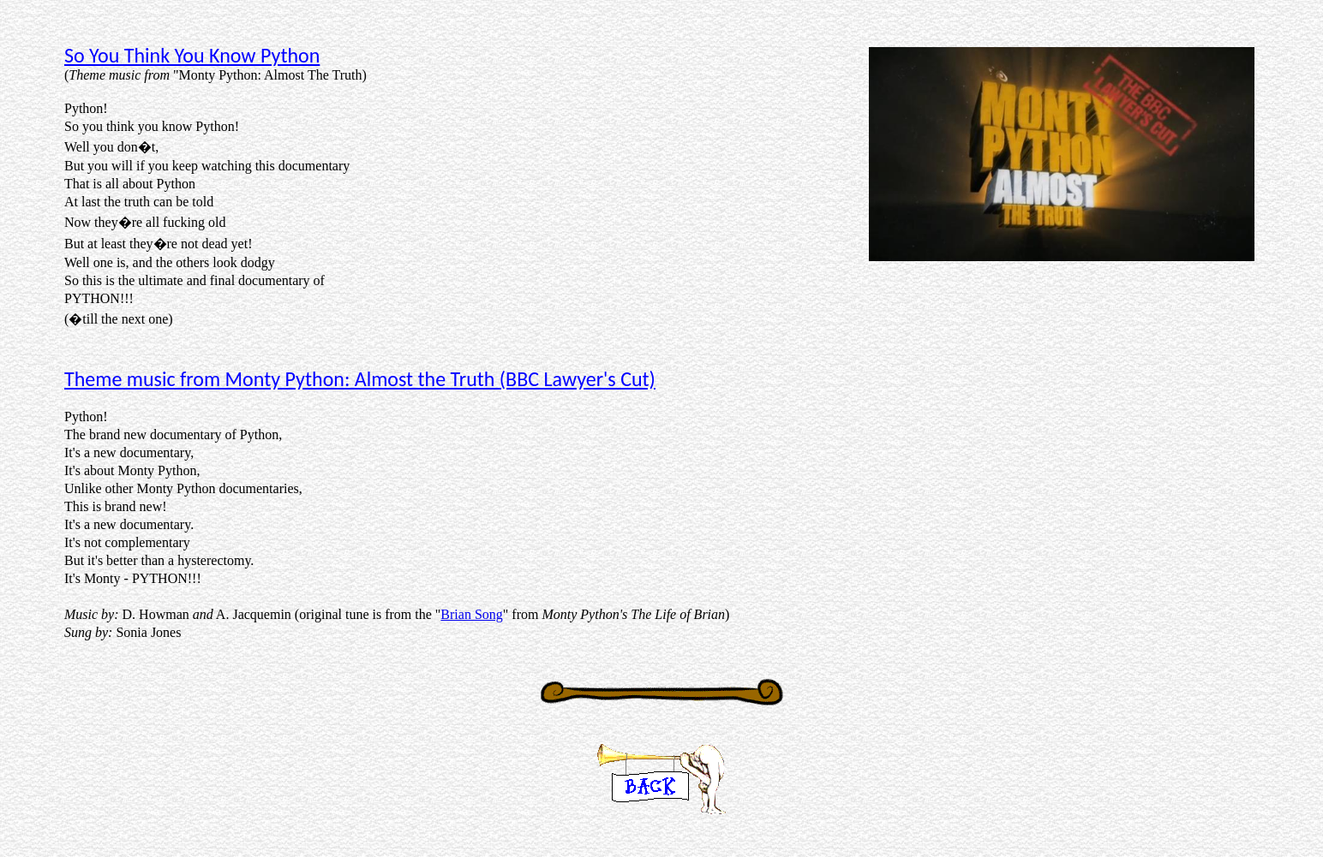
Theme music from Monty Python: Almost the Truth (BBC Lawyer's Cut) (360, 378)
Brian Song (471, 614)
